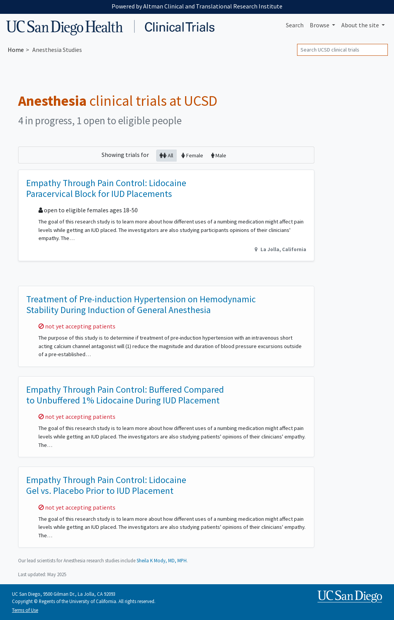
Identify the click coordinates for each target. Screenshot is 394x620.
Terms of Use (25, 610)
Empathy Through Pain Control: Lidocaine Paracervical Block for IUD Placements (106, 188)
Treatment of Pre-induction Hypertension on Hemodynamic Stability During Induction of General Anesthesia (141, 304)
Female (192, 155)
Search (295, 25)
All (166, 155)
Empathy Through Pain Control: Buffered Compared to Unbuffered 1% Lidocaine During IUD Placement (125, 395)
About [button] (360, 25)
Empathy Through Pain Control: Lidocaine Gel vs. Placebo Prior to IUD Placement (106, 485)
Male (218, 155)
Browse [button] (320, 25)
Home (16, 49)
